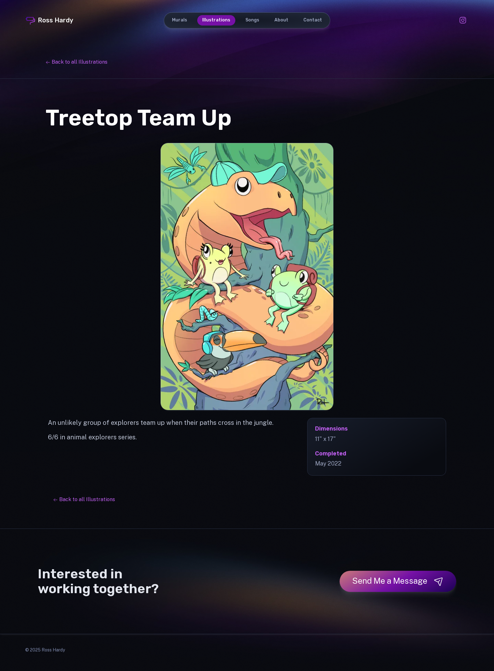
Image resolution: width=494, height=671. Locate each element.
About (281, 20)
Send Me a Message (398, 581)
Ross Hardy (49, 20)
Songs (252, 20)
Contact (312, 20)
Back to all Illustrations (76, 62)
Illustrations (216, 20)
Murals (179, 20)
